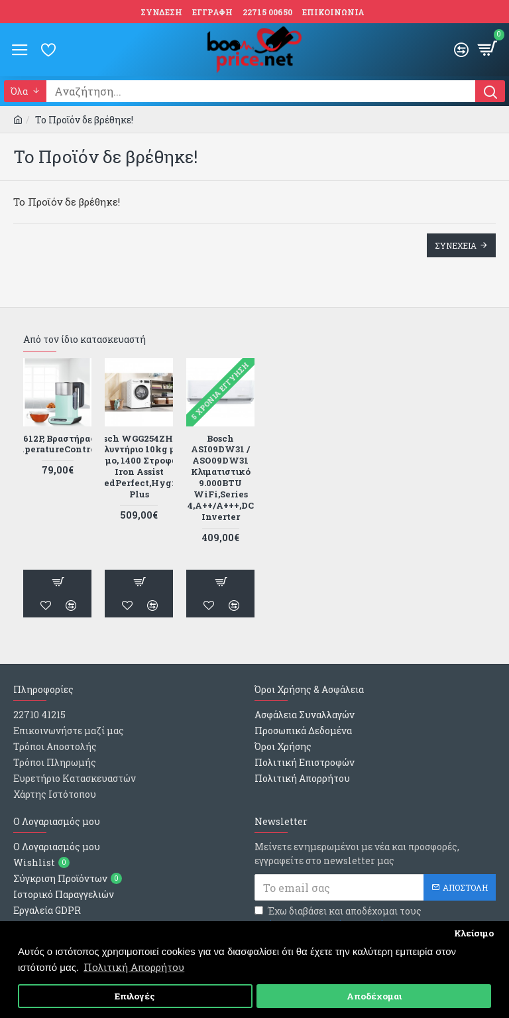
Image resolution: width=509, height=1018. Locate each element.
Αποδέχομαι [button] (374, 996)
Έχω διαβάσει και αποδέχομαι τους (338, 918)
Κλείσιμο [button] (474, 933)
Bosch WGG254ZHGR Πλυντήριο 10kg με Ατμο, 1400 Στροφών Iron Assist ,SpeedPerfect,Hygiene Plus (139, 466)
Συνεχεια (456, 245)
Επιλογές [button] (135, 996)
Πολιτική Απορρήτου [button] (134, 967)
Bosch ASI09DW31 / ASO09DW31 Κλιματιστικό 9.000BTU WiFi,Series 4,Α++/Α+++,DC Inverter (221, 478)
